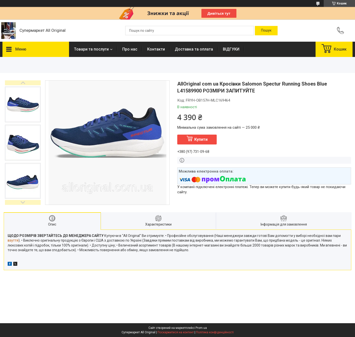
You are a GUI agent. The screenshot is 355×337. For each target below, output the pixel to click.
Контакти (156, 49)
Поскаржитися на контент (176, 332)
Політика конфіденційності (215, 332)
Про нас (129, 49)
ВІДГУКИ (231, 49)
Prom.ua (201, 328)
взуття (13, 240)
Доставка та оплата (194, 49)
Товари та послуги (91, 49)
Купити (201, 139)
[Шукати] (266, 30)
